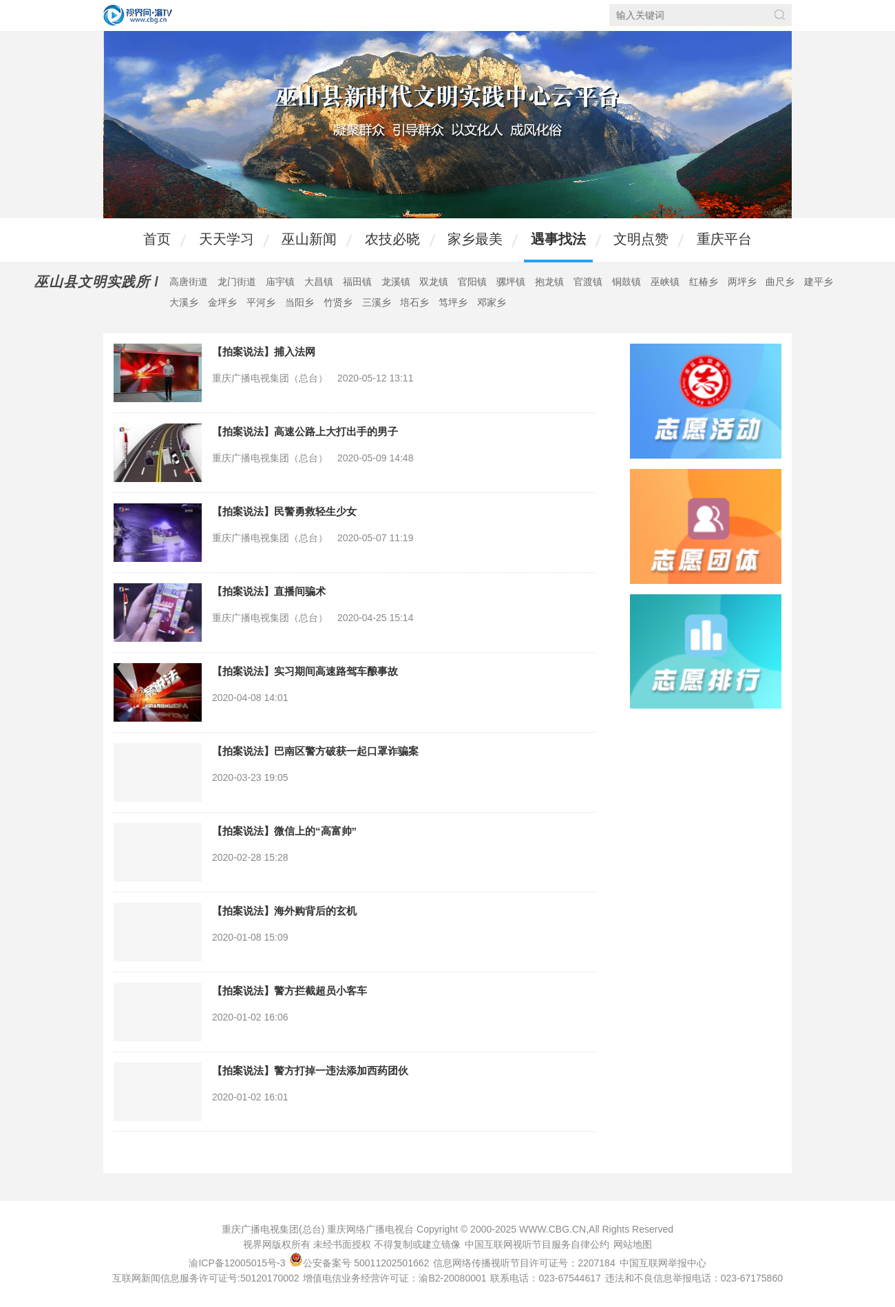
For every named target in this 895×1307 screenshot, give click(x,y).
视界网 (137, 15)
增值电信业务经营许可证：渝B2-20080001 (394, 1278)
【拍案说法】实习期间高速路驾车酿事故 (305, 671)
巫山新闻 (309, 239)
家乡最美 (475, 239)
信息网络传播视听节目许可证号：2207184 (524, 1262)
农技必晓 (392, 239)
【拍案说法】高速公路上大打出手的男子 (305, 431)
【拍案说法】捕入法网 (263, 351)
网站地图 (632, 1244)
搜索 (780, 15)
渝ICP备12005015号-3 (237, 1262)
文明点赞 (640, 239)
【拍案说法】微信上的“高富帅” (284, 831)
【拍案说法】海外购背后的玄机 (284, 911)
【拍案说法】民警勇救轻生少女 (284, 511)
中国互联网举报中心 (663, 1262)
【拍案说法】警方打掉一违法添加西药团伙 (310, 1070)
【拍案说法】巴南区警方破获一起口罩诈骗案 (315, 751)
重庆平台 (724, 239)
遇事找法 (558, 239)
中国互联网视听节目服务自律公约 (537, 1244)
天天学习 (226, 239)
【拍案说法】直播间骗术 (269, 591)
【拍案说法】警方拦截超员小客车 (289, 990)
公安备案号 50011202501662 (360, 1262)
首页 (157, 239)
